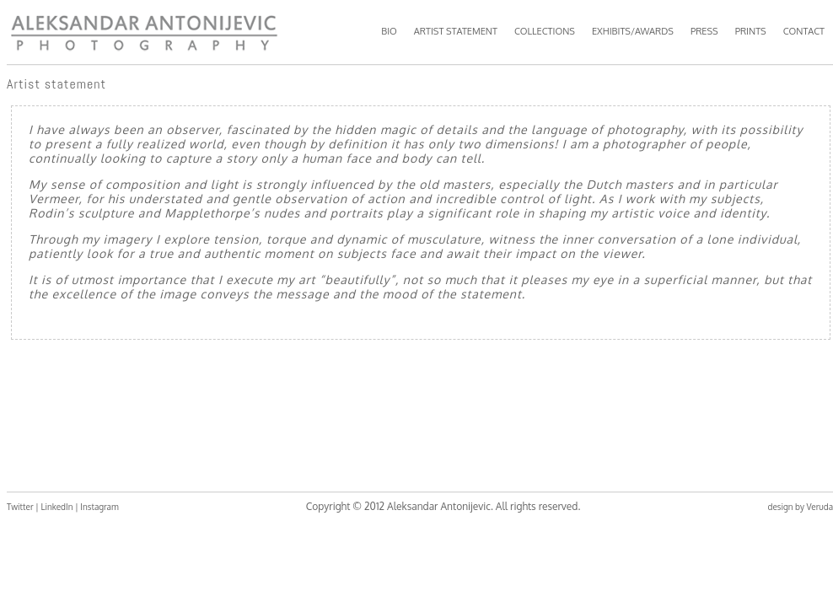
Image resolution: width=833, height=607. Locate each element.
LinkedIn (56, 507)
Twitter (20, 507)
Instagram (99, 507)
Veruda (819, 507)
